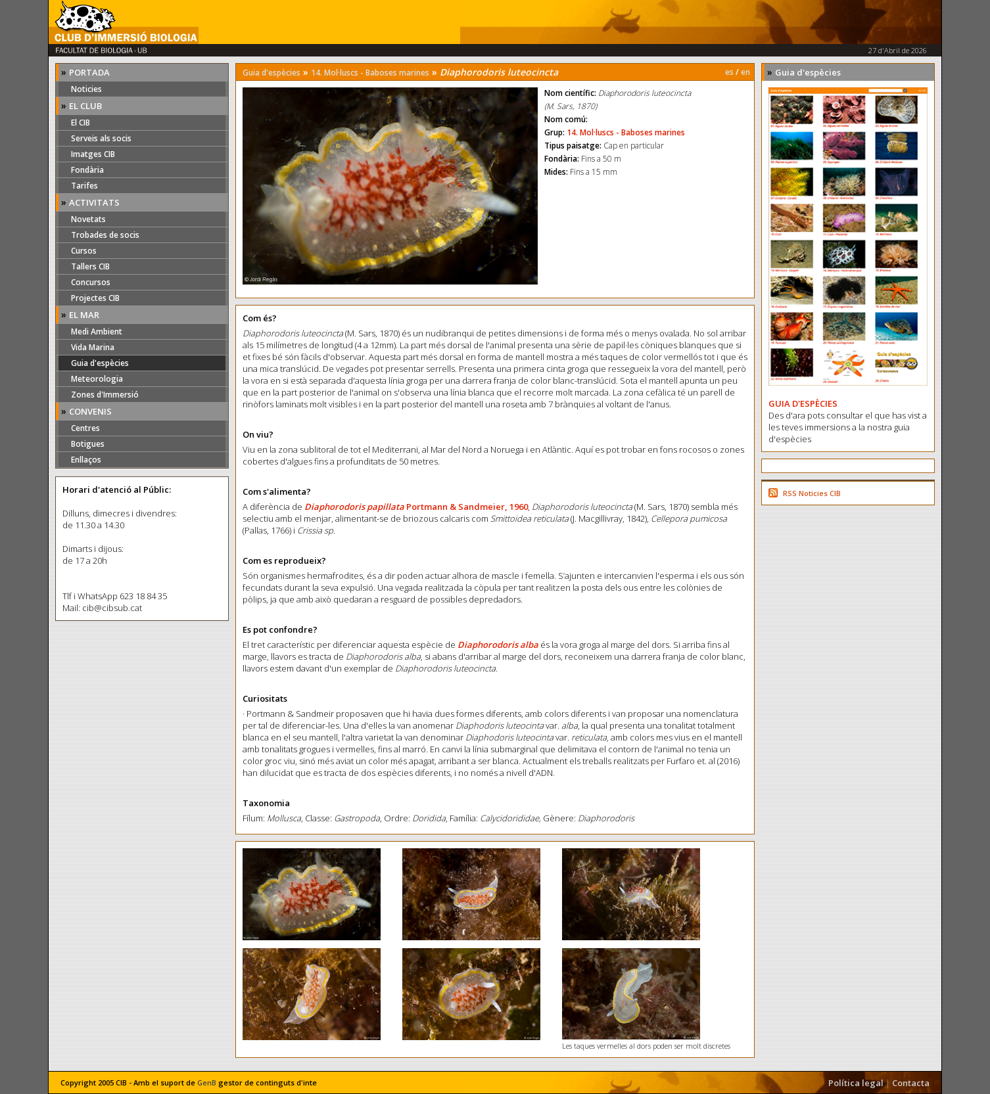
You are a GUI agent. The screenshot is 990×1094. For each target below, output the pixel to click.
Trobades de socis (105, 234)
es (729, 72)
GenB (206, 1082)
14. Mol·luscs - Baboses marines (370, 72)
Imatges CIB (93, 154)
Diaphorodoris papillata (355, 507)
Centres (85, 428)
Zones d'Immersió (105, 394)
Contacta (911, 1083)
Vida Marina (92, 347)
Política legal (856, 1083)
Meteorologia (97, 378)
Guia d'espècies (100, 363)
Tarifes (84, 185)
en (745, 72)
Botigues (88, 443)
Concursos (90, 282)
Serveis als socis (101, 138)
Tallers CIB (90, 266)
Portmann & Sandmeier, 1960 (467, 507)
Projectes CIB (95, 298)
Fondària (87, 169)
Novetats (88, 219)
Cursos (84, 250)
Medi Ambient (96, 331)
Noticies (86, 89)
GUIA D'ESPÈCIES (802, 403)
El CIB (80, 122)
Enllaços (86, 459)
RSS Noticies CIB (812, 493)
